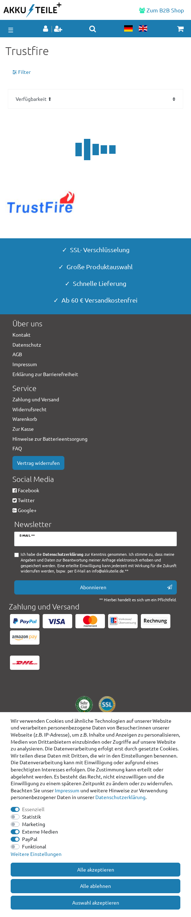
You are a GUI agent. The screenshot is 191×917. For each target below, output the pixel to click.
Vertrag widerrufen (38, 463)
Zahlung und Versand (35, 399)
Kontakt (21, 334)
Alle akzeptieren (95, 869)
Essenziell (33, 809)
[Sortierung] (95, 99)
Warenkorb (24, 419)
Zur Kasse (23, 428)
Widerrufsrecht (29, 409)
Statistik (31, 816)
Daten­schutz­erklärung (120, 797)
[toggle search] (92, 28)
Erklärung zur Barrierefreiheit (45, 374)
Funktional (34, 846)
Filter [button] (21, 72)
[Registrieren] (59, 29)
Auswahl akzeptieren (95, 902)
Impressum (67, 790)
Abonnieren (126, 587)
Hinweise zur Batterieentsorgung (49, 438)
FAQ (17, 448)
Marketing (33, 824)
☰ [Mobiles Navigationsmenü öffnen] (11, 29)
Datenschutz (26, 344)
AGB (17, 354)
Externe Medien (40, 831)
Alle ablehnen (95, 886)
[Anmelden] (46, 29)
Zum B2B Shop (161, 9)
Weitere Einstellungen (36, 854)
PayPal (29, 839)
